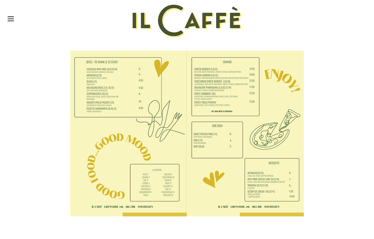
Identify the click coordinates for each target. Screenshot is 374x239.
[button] (10, 18)
